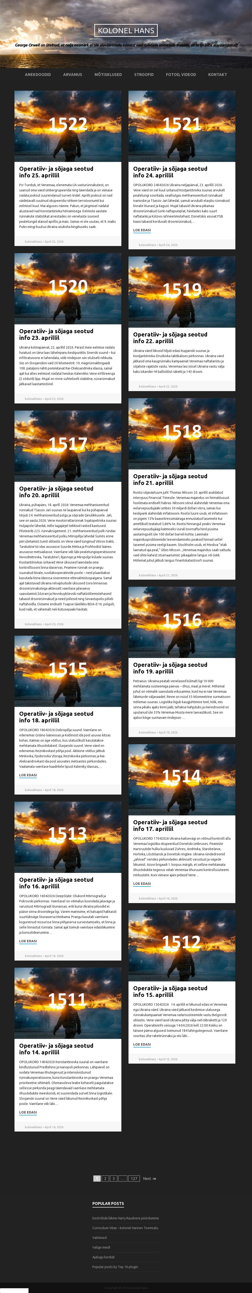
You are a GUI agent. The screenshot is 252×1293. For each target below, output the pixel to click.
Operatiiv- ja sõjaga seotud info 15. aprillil (170, 991)
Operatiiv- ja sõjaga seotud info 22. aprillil (170, 337)
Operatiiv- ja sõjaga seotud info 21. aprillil (170, 479)
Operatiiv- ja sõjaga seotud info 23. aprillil (56, 334)
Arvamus (72, 74)
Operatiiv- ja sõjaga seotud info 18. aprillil (56, 717)
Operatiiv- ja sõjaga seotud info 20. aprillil (56, 491)
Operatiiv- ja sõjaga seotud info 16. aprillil (56, 883)
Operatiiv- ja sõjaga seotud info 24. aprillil (170, 172)
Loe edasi (142, 230)
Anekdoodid (38, 74)
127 (134, 1178)
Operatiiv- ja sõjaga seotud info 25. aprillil (56, 172)
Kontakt (217, 74)
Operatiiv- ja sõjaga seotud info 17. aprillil (170, 825)
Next (149, 1178)
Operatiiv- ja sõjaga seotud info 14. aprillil (56, 1049)
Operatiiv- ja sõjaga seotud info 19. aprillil (170, 668)
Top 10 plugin (128, 1267)
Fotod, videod (181, 74)
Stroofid (144, 74)
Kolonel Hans (126, 30)
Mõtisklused (108, 74)
